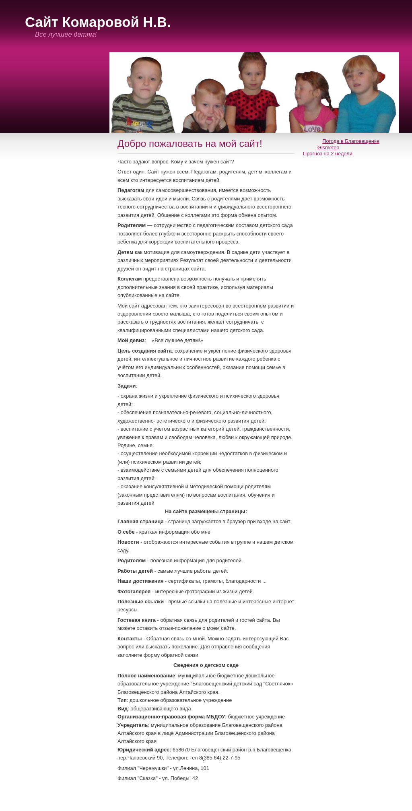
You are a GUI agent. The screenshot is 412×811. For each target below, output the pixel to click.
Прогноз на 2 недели (327, 154)
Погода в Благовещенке (350, 141)
